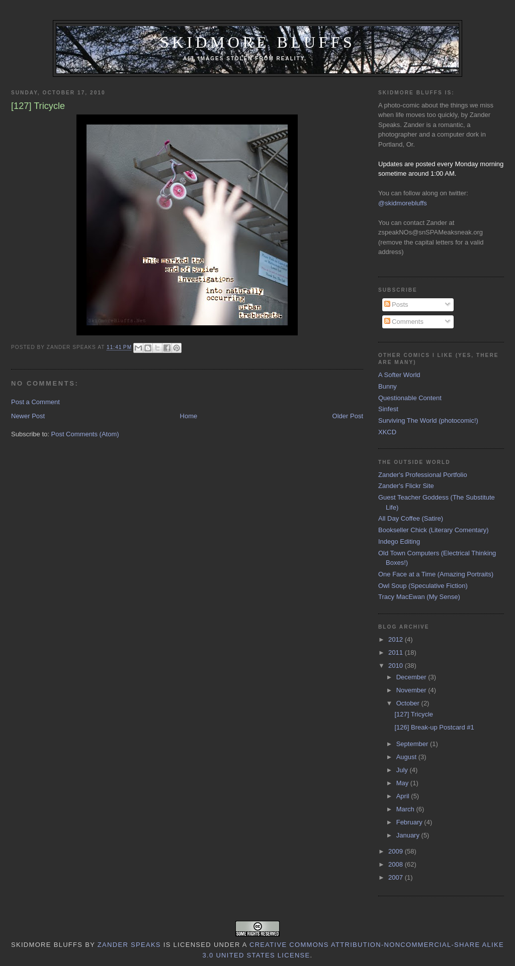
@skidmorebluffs (402, 203)
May (403, 783)
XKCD (387, 432)
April (403, 796)
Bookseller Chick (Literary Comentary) (433, 530)
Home (189, 416)
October (408, 703)
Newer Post (28, 416)
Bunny (387, 386)
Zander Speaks (129, 944)
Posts (396, 304)
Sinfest (388, 409)
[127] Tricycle (413, 714)
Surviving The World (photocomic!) (428, 420)
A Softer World (399, 375)
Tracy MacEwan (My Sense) (419, 596)
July (403, 770)
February (410, 822)
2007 (396, 877)
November (412, 690)
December (412, 677)
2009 (396, 851)
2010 (396, 665)
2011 (396, 652)
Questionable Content (410, 398)
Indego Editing (399, 541)
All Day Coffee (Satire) (410, 518)
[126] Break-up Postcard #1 (434, 727)
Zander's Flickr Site (406, 486)
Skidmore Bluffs (257, 42)
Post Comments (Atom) (85, 434)
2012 (396, 639)
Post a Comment (35, 402)
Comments (403, 321)
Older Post (347, 416)
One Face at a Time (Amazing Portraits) (435, 574)
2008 (396, 864)
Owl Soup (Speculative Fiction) (423, 585)
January (408, 835)
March (406, 809)
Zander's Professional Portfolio (422, 474)
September (413, 744)
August (407, 757)
